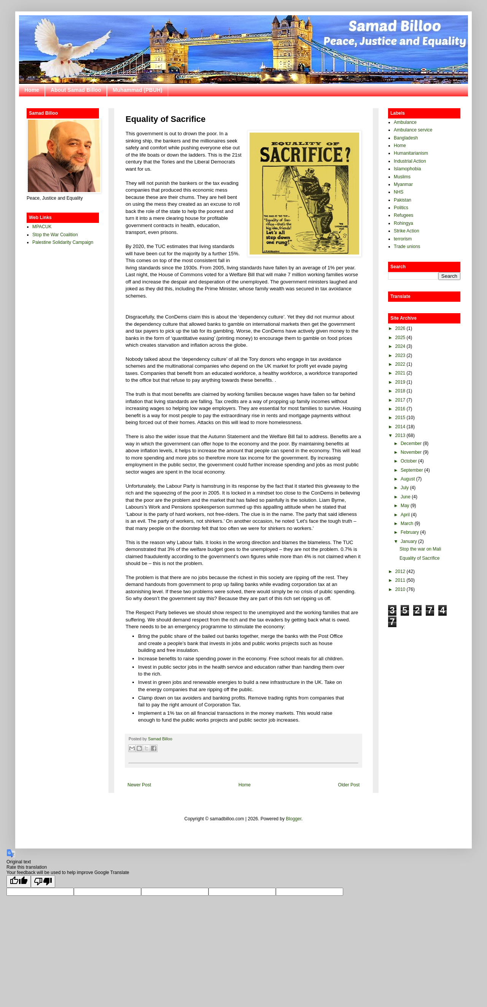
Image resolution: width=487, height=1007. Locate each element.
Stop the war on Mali (420, 549)
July (405, 487)
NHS (398, 192)
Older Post (349, 785)
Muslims (402, 176)
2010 (400, 589)
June (406, 496)
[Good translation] (18, 881)
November (411, 452)
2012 (400, 571)
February (410, 532)
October (409, 461)
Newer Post (139, 785)
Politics (401, 207)
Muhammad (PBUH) (137, 90)
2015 (400, 417)
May (405, 505)
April (405, 514)
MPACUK (41, 226)
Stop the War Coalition (55, 234)
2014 (400, 426)
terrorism (403, 239)
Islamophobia (407, 168)
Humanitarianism (411, 153)
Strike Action (406, 231)
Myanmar (403, 184)
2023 (400, 355)
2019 (400, 382)
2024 (400, 346)
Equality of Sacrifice (419, 558)
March (407, 523)
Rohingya (403, 223)
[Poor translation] (43, 881)
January (409, 541)
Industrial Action (410, 161)
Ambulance (405, 122)
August (408, 479)
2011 (400, 580)
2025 (400, 337)
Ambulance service (413, 130)
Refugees (403, 215)
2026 (400, 328)
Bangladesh (406, 138)
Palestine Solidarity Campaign (62, 242)
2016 (400, 408)
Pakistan (402, 200)
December (411, 443)
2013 (400, 435)
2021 (400, 373)
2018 (400, 391)
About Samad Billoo (76, 90)
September (412, 470)
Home (31, 90)
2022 (400, 364)
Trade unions (407, 246)
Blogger (293, 818)
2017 (400, 400)
